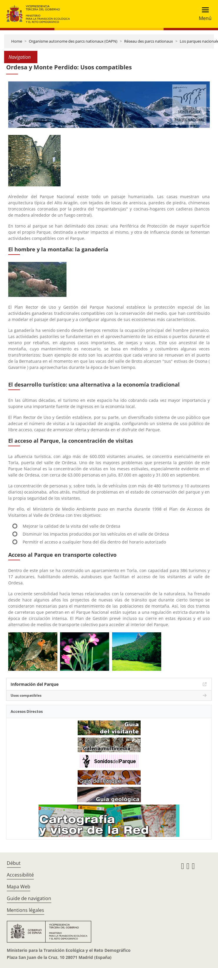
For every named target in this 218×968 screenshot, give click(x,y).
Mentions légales (25, 910)
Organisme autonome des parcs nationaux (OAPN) (73, 41)
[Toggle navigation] (203, 14)
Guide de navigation (29, 898)
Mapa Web (18, 886)
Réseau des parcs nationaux (148, 41)
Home (16, 41)
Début (14, 863)
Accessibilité (20, 875)
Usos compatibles (26, 695)
